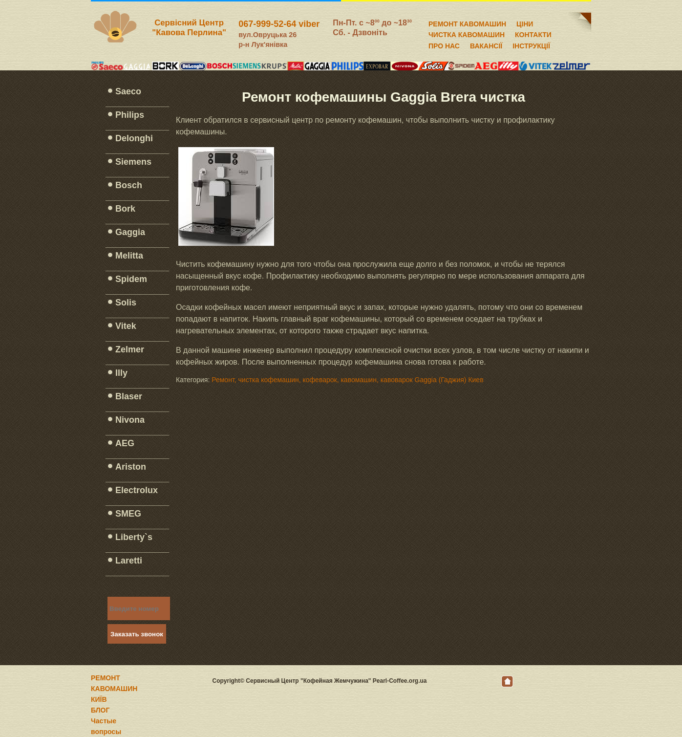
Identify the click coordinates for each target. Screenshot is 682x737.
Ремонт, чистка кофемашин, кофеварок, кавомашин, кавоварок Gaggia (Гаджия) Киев (347, 380)
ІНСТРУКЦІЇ (531, 44)
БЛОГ (100, 710)
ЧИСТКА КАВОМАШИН (466, 33)
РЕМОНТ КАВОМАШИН (467, 22)
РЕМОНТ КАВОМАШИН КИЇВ (114, 688)
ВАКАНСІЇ (486, 44)
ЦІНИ (524, 22)
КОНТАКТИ (533, 33)
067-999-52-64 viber (279, 24)
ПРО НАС (444, 44)
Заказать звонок (136, 634)
